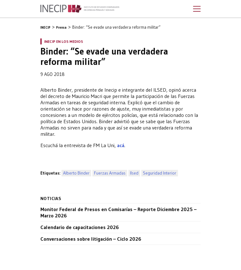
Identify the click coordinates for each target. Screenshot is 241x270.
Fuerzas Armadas (110, 173)
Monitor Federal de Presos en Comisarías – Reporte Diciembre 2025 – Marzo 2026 (118, 212)
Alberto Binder (76, 173)
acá (120, 145)
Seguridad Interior (159, 173)
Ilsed (134, 173)
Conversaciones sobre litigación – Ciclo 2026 (90, 239)
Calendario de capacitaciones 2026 (79, 227)
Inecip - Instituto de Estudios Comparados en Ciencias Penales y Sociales (79, 9)
